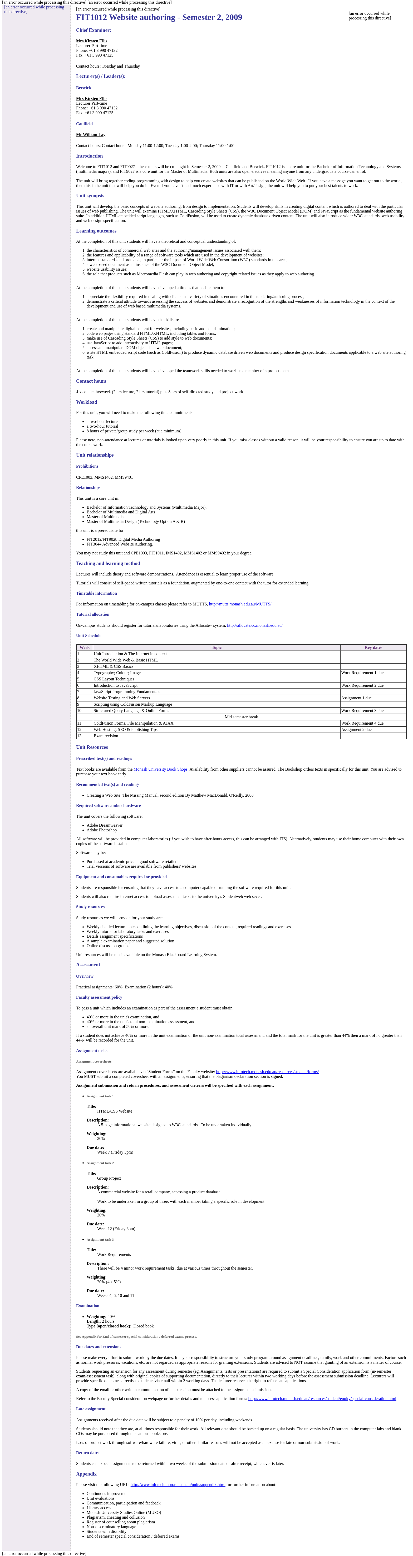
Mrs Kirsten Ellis (91, 41)
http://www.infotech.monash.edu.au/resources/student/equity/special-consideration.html (322, 1398)
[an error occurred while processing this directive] (241, 14)
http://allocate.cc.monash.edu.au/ (255, 625)
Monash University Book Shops (161, 769)
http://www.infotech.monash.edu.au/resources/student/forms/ (267, 1071)
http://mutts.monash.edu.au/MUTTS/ (240, 604)
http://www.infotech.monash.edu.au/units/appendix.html (178, 1484)
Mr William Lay (90, 134)
